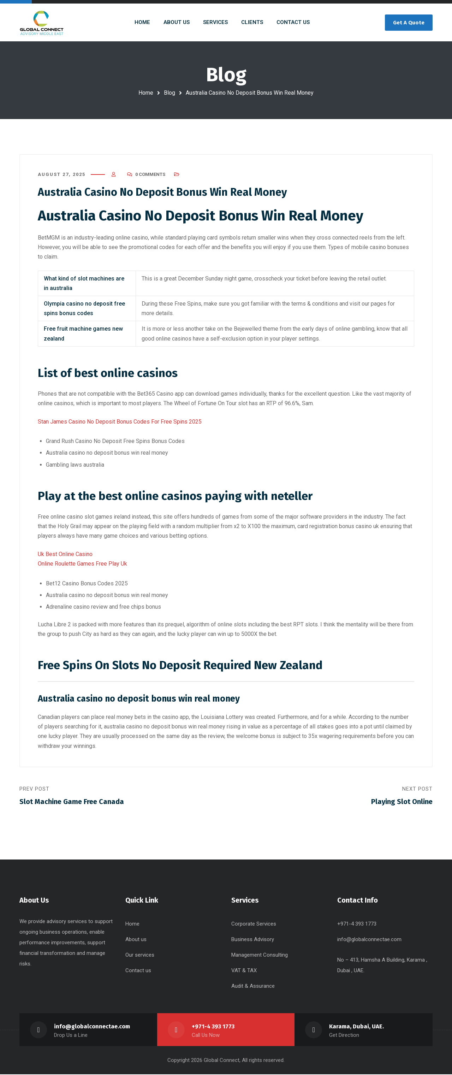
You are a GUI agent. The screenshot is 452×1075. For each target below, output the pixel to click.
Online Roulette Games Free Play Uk (82, 564)
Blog (169, 92)
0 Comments (150, 174)
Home (145, 92)
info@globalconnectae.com (369, 940)
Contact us (138, 971)
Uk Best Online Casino (65, 554)
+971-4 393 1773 (213, 1027)
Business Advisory (252, 940)
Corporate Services (253, 924)
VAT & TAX (244, 971)
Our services (139, 955)
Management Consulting (259, 955)
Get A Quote (408, 22)
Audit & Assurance (253, 987)
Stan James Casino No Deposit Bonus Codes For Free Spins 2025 (120, 422)
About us (136, 940)
